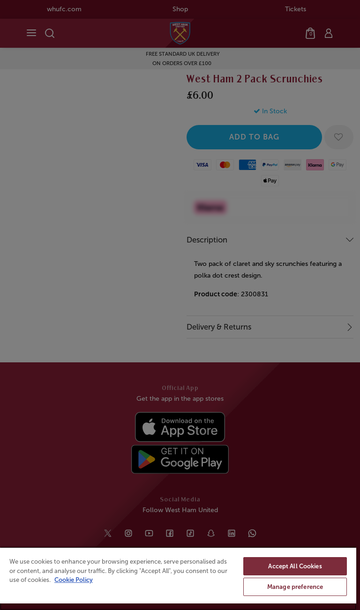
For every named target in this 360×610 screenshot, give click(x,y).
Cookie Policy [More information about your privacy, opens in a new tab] (73, 579)
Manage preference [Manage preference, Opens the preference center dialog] (295, 586)
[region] (178, 578)
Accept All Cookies (295, 566)
